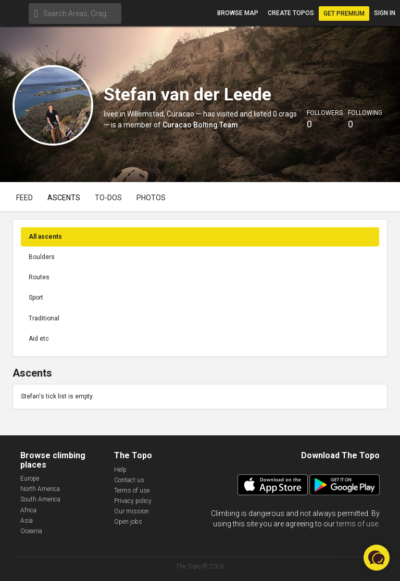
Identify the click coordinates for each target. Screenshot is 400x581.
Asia (26, 520)
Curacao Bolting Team (200, 125)
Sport (36, 297)
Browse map (237, 13)
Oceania (31, 531)
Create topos (291, 13)
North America (40, 489)
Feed (24, 197)
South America (40, 499)
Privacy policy (133, 501)
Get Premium (344, 13)
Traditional (44, 318)
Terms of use (131, 490)
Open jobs (128, 521)
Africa (28, 510)
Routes (39, 277)
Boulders (42, 257)
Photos (151, 197)
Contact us (129, 480)
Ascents (63, 197)
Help (120, 469)
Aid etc (39, 338)
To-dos (108, 197)
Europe (29, 478)
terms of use (357, 524)
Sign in (384, 13)
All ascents (45, 236)
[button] (377, 558)
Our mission (131, 511)
